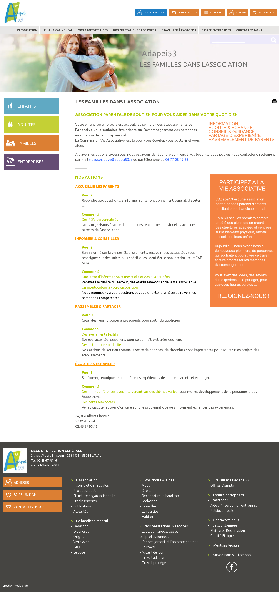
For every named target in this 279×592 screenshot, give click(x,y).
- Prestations (218, 500)
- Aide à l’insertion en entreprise (233, 505)
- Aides (145, 485)
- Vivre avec (80, 542)
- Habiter (147, 517)
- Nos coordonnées (222, 525)
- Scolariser (148, 501)
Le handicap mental (58, 30)
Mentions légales (223, 545)
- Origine (78, 537)
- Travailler (148, 506)
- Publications (81, 506)
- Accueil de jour (152, 552)
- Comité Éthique (221, 536)
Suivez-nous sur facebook (230, 555)
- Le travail (148, 547)
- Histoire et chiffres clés (90, 485)
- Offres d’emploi (221, 485)
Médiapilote (21, 585)
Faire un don (21, 495)
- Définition (80, 526)
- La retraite (149, 511)
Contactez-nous (249, 30)
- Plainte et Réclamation (226, 530)
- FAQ (75, 547)
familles (20, 142)
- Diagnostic (80, 531)
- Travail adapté (152, 557)
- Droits (145, 490)
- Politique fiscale (221, 510)
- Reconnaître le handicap (159, 496)
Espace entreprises (216, 30)
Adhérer (17, 482)
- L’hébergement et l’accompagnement (170, 542)
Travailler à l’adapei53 (178, 30)
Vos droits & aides (157, 480)
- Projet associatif (84, 490)
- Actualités (79, 511)
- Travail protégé (153, 563)
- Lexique (78, 552)
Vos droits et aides (93, 30)
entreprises (24, 161)
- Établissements (84, 501)
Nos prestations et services (134, 30)
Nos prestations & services (164, 526)
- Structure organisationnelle (93, 496)
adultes (20, 124)
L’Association (84, 480)
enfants (20, 105)
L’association (27, 30)
